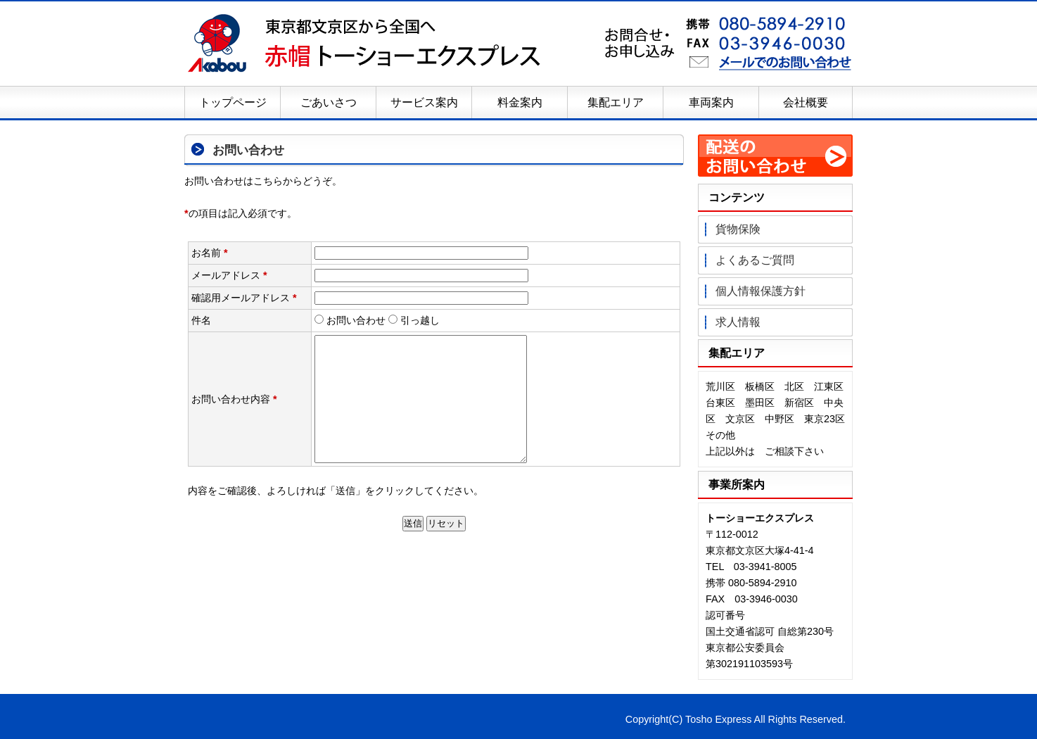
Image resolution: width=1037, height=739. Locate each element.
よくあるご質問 (754, 260)
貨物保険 (738, 229)
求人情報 (738, 322)
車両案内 (711, 102)
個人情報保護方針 (760, 291)
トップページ (233, 102)
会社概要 (805, 102)
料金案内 (519, 102)
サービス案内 (424, 102)
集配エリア (615, 102)
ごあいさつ (328, 102)
